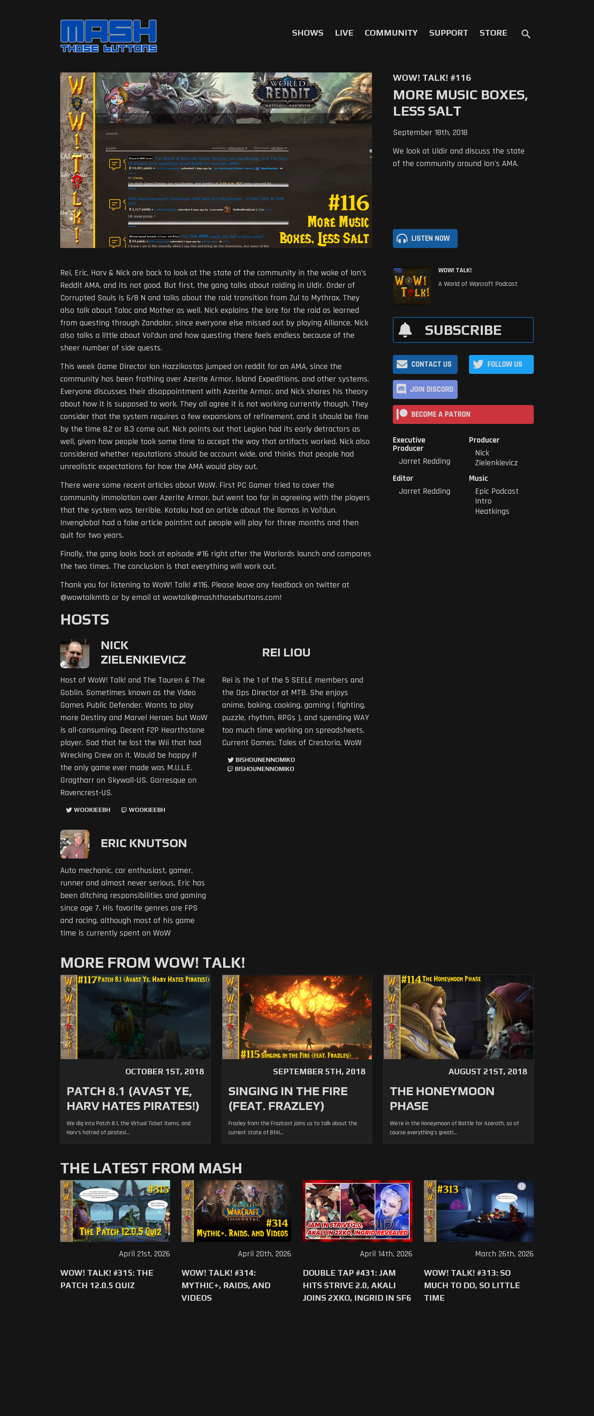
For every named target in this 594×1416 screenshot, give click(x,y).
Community (391, 33)
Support (448, 33)
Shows (308, 33)
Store (493, 33)
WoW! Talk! (455, 270)
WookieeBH (92, 809)
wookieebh (147, 809)
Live (344, 33)
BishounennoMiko (265, 759)
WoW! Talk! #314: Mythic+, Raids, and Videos (225, 1285)
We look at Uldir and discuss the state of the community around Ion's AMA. (459, 157)
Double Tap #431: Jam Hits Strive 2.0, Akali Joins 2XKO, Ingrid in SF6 (357, 1285)
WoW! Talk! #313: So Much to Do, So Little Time (472, 1285)
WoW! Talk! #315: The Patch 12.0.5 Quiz (106, 1279)
